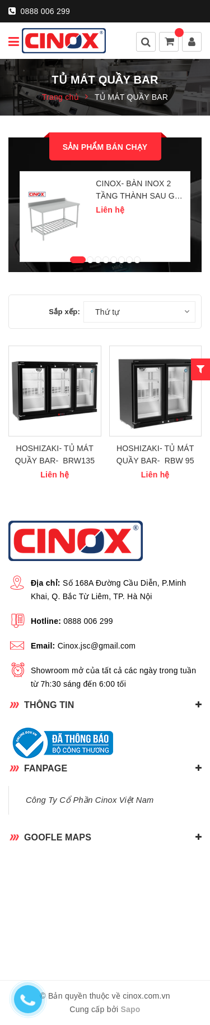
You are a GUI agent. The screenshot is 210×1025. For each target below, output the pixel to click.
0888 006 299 (39, 11)
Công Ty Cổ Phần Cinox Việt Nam (89, 800)
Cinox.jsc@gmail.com (97, 645)
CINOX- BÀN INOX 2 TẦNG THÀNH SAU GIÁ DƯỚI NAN (139, 190)
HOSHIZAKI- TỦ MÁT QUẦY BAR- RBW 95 (155, 454)
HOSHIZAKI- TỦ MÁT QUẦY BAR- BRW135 (55, 454)
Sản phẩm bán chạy (105, 147)
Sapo (130, 1009)
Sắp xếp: (64, 311)
